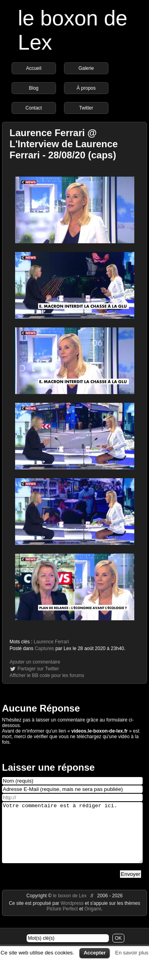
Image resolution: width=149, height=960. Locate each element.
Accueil (33, 68)
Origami (93, 920)
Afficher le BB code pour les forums (47, 675)
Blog (34, 88)
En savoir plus (132, 953)
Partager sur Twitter (38, 668)
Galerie (86, 68)
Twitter (86, 108)
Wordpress (72, 915)
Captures (44, 648)
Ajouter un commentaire (35, 662)
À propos (86, 88)
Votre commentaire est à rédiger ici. (72, 838)
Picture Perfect (62, 920)
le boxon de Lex (70, 907)
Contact (33, 108)
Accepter (94, 953)
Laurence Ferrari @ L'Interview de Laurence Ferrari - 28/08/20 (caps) (64, 143)
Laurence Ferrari (51, 641)
